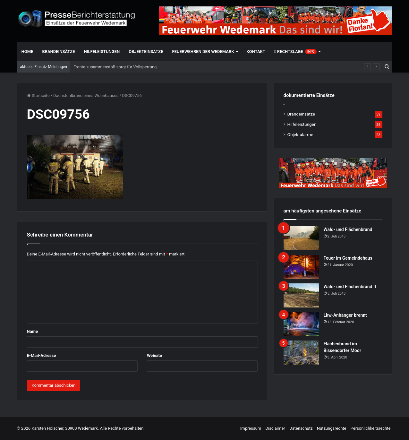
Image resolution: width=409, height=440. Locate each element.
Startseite (38, 95)
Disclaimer (275, 428)
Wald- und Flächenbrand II (350, 286)
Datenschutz (300, 428)
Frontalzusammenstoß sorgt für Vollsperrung (115, 67)
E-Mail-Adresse (41, 355)
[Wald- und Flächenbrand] (301, 238)
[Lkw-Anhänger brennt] (301, 324)
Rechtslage (295, 51)
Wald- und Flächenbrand (348, 229)
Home (27, 51)
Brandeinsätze (58, 51)
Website (154, 355)
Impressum (250, 428)
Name (32, 331)
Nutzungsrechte (331, 428)
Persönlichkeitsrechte (371, 428)
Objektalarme (300, 134)
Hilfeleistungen (102, 51)
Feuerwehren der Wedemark (203, 51)
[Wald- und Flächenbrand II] (301, 295)
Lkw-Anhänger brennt (345, 315)
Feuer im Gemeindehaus (348, 258)
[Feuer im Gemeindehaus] (301, 267)
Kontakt (256, 51)
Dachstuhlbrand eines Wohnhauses (85, 95)
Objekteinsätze (146, 51)
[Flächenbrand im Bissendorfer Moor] (301, 353)
